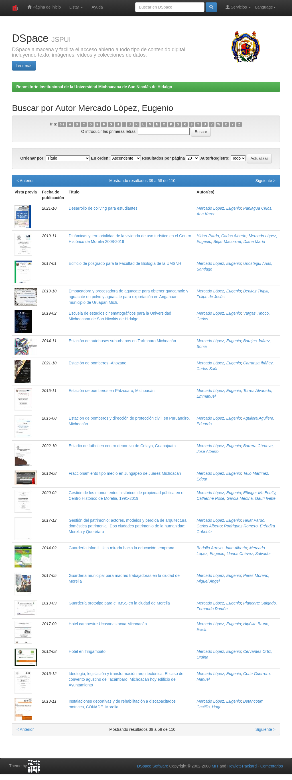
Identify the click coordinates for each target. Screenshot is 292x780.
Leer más (24, 65)
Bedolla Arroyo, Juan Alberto (221, 548)
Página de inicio (44, 7)
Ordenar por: (32, 158)
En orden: (100, 158)
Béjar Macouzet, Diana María (239, 241)
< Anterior (25, 180)
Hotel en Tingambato (87, 651)
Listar (76, 7)
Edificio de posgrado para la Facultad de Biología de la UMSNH (125, 263)
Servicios (238, 7)
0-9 (62, 124)
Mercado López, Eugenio (218, 208)
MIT (215, 766)
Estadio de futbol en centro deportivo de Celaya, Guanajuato (122, 445)
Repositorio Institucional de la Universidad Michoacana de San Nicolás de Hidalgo (94, 86)
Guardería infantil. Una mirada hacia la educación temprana (121, 548)
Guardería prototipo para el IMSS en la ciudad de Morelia (119, 603)
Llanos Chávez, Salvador (248, 553)
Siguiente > (265, 180)
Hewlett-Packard (242, 766)
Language (265, 7)
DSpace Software (152, 766)
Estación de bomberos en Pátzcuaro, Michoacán (112, 390)
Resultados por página (163, 158)
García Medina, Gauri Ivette (250, 498)
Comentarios (271, 766)
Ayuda (97, 7)
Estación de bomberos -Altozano (97, 363)
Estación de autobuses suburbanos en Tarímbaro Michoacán (122, 341)
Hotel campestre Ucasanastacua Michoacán (108, 624)
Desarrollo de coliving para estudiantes (103, 208)
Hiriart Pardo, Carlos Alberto (221, 236)
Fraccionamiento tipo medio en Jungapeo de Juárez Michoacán (125, 473)
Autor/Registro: (215, 158)
